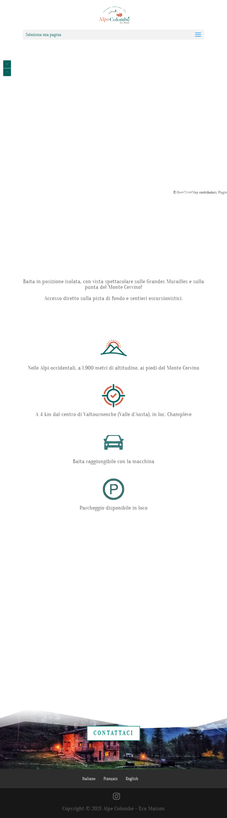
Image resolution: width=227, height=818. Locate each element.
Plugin (222, 192)
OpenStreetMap (187, 192)
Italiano (88, 778)
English (132, 778)
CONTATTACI (113, 733)
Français (110, 778)
